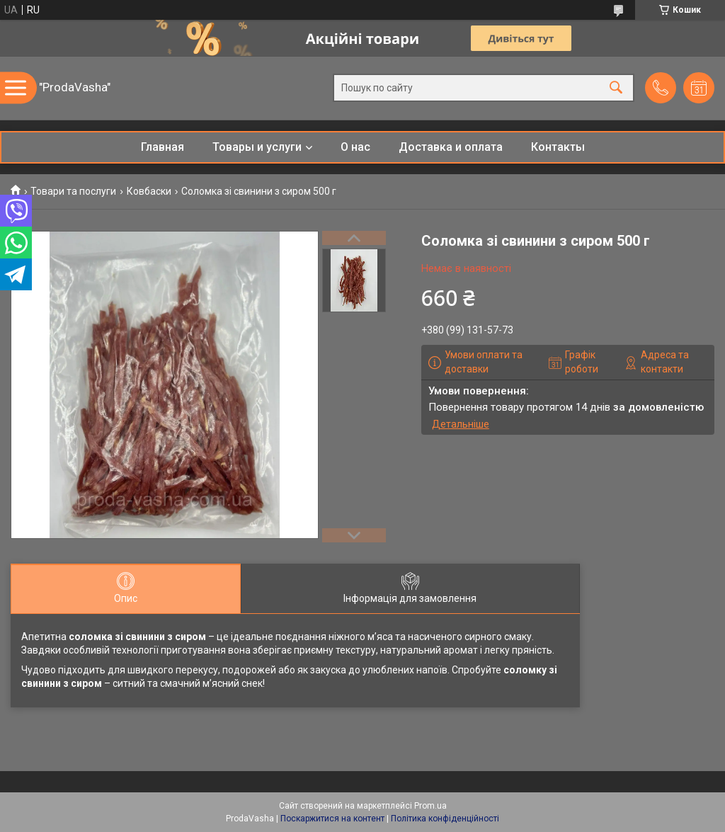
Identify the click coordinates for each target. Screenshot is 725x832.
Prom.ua (430, 806)
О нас (355, 147)
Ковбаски (149, 191)
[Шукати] (616, 88)
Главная (162, 147)
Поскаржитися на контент (332, 819)
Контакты (558, 147)
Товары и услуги (257, 147)
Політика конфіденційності (445, 819)
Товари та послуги (73, 191)
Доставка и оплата (451, 147)
